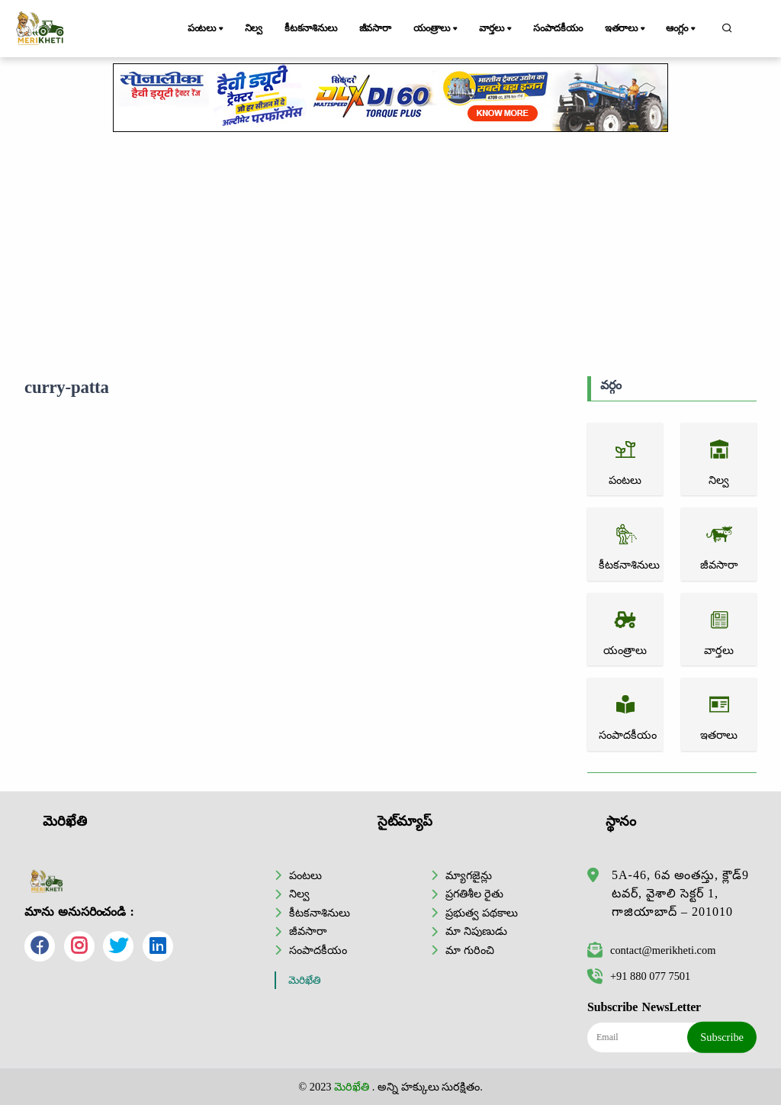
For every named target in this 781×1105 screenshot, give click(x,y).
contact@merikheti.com (651, 950)
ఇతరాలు (626, 29)
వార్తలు (496, 29)
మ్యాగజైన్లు (468, 875)
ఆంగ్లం (681, 29)
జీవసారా (375, 28)
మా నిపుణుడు (476, 931)
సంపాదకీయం (558, 28)
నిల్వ (254, 28)
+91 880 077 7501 (638, 976)
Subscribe (722, 1037)
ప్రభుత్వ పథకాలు (481, 913)
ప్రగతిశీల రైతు (474, 894)
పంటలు (207, 29)
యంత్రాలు (436, 29)
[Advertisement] (390, 254)
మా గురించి (469, 950)
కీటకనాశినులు (310, 28)
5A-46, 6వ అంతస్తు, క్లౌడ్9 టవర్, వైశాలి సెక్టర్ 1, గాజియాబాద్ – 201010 (680, 893)
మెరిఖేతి (304, 980)
